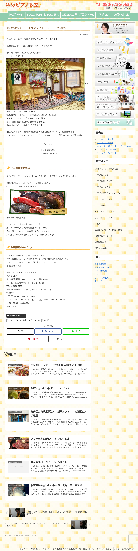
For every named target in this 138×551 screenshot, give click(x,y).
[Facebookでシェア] (48, 330)
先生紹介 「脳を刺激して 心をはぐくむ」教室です (100, 539)
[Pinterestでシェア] (34, 338)
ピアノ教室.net (101, 271)
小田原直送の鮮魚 (48, 150)
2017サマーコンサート (107, 153)
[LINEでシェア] (75, 330)
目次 (45, 144)
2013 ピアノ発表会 (105, 139)
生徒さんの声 (69, 539)
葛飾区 (45, 319)
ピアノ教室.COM (102, 267)
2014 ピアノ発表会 (105, 142)
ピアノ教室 (21, 319)
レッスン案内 (55, 539)
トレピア (98, 281)
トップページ (24, 539)
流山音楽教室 (100, 264)
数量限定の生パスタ (49, 153)
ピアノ (10, 319)
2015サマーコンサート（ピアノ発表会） (114, 146)
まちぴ (97, 274)
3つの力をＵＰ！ (40, 539)
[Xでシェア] (20, 330)
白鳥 (37, 319)
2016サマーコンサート (107, 149)
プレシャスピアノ (102, 278)
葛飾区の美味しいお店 (16, 315)
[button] (61, 338)
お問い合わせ (126, 542)
